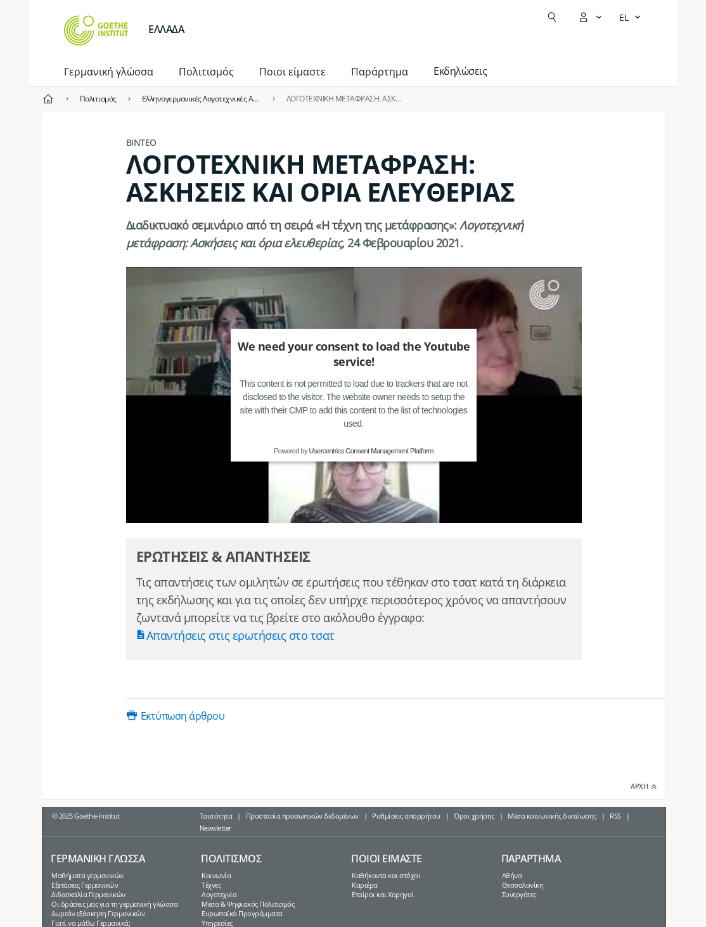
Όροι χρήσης (474, 815)
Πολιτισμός (206, 72)
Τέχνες (211, 885)
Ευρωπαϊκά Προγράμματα (242, 913)
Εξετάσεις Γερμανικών (84, 885)
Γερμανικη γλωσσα (97, 858)
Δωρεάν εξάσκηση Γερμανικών (97, 913)
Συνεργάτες (519, 894)
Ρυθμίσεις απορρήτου (406, 815)
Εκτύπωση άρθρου (183, 716)
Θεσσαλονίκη (523, 885)
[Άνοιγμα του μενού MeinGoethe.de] (590, 17)
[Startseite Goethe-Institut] (96, 30)
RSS (615, 815)
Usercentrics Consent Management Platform (371, 451)
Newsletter (216, 828)
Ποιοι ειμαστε (386, 858)
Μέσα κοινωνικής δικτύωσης (552, 815)
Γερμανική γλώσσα (108, 72)
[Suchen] (552, 17)
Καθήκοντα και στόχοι (386, 875)
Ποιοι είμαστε (292, 72)
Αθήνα (512, 875)
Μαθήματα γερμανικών (87, 875)
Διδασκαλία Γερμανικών (88, 894)
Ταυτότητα (216, 815)
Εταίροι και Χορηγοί (383, 894)
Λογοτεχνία (219, 894)
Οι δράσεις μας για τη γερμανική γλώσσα (114, 904)
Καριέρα (365, 885)
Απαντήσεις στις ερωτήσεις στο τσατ (240, 635)
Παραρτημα (531, 858)
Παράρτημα (379, 72)
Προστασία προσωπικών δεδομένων (302, 815)
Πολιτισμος (231, 858)
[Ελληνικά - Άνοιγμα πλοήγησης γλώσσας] (630, 17)
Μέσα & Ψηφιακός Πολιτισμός (248, 904)
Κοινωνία (216, 875)
